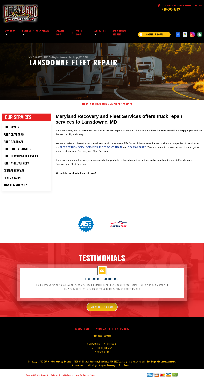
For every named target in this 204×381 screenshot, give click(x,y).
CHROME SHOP (60, 32)
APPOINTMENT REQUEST (119, 32)
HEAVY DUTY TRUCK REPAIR (35, 30)
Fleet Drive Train (110, 150)
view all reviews (102, 309)
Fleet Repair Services (102, 338)
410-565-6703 (171, 9)
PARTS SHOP (79, 32)
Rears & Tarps (137, 150)
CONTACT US (100, 30)
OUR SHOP (10, 30)
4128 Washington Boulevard (56, 57)
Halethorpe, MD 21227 (78, 57)
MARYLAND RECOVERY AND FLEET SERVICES (107, 106)
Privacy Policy (88, 377)
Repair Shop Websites (49, 377)
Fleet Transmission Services (79, 150)
